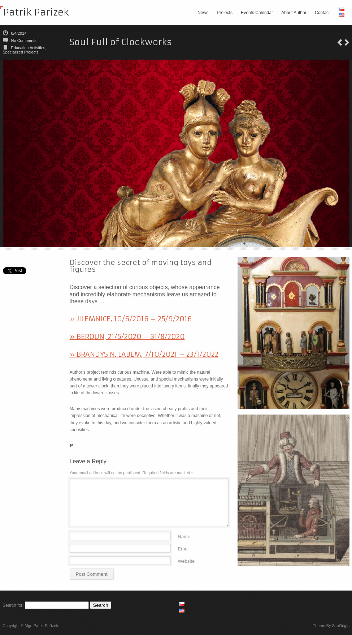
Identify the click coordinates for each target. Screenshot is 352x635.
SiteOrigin (340, 625)
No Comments (23, 40)
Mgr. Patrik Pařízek (41, 625)
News (202, 12)
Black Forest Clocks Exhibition (339, 42)
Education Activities (28, 48)
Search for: (13, 605)
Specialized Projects (21, 52)
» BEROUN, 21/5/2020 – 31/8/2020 (127, 336)
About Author (293, 12)
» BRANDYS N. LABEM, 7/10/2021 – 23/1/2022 (144, 354)
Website (186, 560)
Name (184, 536)
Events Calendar (257, 12)
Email (184, 548)
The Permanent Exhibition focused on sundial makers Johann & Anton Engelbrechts (346, 42)
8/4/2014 (19, 33)
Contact (322, 12)
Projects (225, 12)
